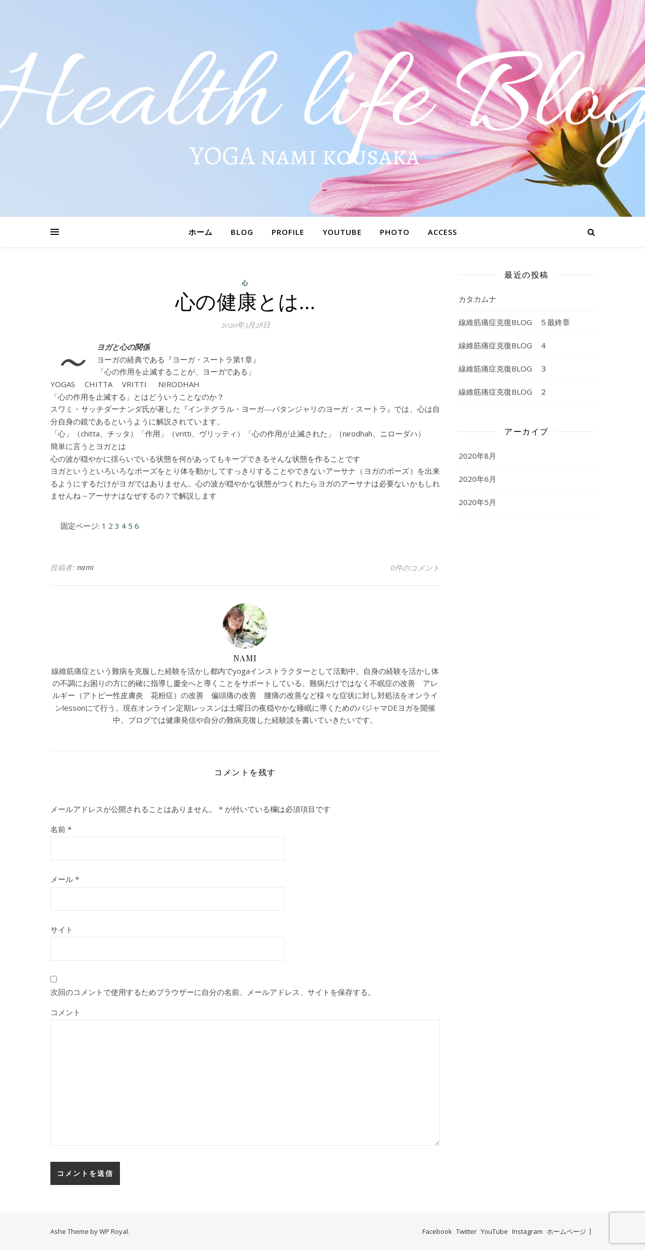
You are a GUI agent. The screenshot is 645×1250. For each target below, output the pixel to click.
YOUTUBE (342, 232)
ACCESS (442, 232)
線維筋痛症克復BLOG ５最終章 (514, 322)
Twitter (466, 1231)
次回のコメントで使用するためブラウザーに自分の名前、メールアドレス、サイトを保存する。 (212, 992)
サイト (61, 929)
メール (64, 879)
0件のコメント (415, 567)
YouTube (494, 1231)
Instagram (527, 1231)
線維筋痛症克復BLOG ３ (503, 368)
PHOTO (395, 232)
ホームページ (566, 1231)
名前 (61, 829)
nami (85, 567)
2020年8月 (477, 456)
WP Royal (113, 1231)
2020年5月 (477, 502)
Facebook (437, 1231)
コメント (65, 1012)
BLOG (242, 232)
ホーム (200, 232)
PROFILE (288, 232)
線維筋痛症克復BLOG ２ (503, 392)
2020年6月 (477, 479)
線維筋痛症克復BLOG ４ (503, 345)
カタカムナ (477, 299)
